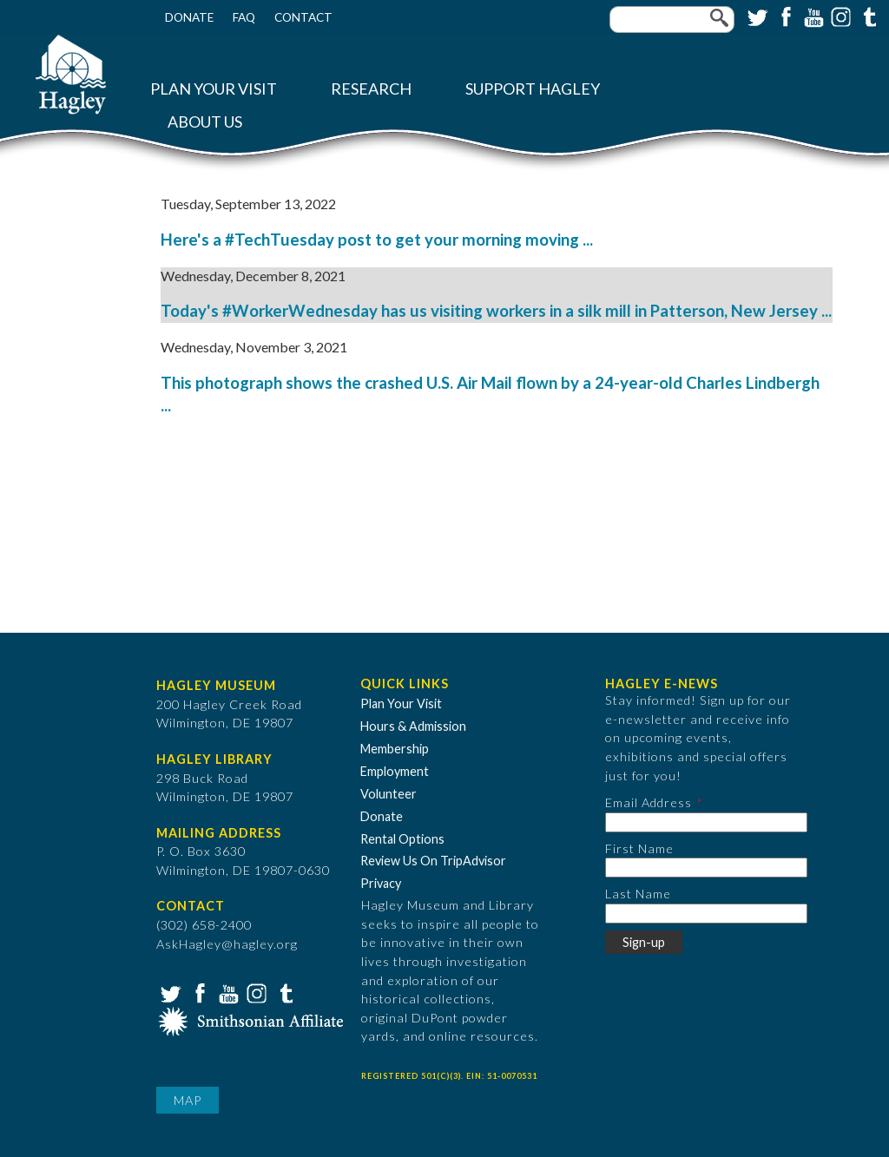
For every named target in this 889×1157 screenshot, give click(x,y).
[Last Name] (706, 914)
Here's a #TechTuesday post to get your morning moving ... (377, 239)
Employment (394, 771)
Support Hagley (532, 88)
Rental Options (402, 839)
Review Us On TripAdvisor (433, 860)
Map (187, 1100)
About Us (205, 121)
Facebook (784, 16)
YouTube (812, 16)
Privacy (380, 883)
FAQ (244, 17)
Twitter (756, 16)
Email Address (648, 802)
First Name (639, 848)
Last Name (638, 893)
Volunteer (388, 793)
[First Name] (706, 868)
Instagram (839, 16)
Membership (394, 748)
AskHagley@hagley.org (227, 944)
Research (371, 88)
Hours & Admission (413, 726)
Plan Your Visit (213, 88)
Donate (189, 17)
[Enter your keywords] (671, 19)
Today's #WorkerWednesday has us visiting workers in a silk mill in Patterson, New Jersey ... (496, 310)
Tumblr (867, 16)
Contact (303, 17)
